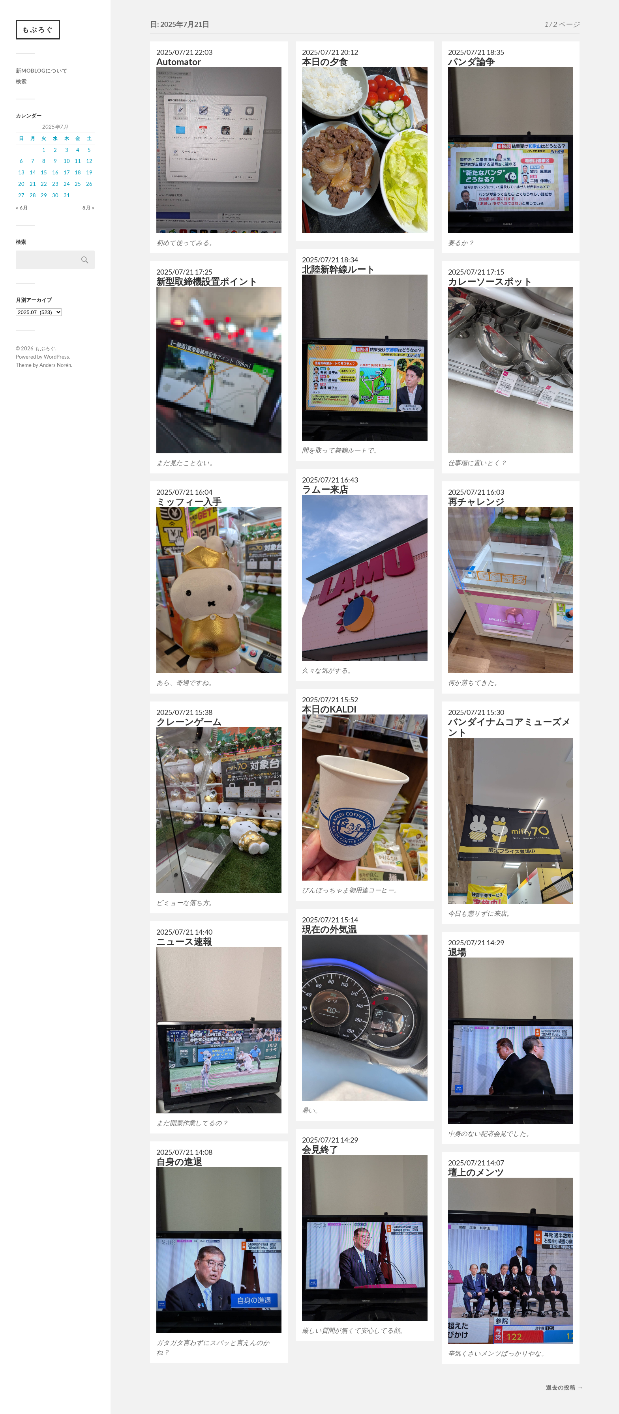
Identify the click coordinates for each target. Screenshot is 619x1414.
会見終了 (320, 1149)
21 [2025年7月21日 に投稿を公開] (33, 184)
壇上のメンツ (476, 1172)
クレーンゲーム (189, 721)
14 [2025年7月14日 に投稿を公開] (33, 172)
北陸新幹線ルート (338, 269)
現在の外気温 (329, 929)
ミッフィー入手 (188, 501)
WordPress (56, 357)
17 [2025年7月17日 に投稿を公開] (67, 172)
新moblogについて (42, 70)
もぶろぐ (38, 29)
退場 (457, 952)
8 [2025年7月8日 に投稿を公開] (43, 161)
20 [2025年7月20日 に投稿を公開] (21, 184)
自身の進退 (179, 1161)
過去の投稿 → (564, 1387)
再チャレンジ (476, 501)
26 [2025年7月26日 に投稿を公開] (89, 184)
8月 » (89, 207)
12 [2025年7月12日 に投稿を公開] (89, 161)
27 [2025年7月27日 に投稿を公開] (21, 195)
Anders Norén (55, 365)
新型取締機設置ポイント (207, 281)
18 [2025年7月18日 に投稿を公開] (78, 172)
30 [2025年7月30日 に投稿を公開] (55, 195)
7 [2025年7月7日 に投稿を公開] (32, 161)
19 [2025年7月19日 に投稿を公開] (89, 172)
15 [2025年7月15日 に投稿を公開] (44, 172)
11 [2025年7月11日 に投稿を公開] (78, 161)
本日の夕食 (325, 61)
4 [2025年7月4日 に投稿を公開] (77, 150)
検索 (21, 81)
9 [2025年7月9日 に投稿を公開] (55, 161)
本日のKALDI (329, 709)
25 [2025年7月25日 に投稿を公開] (78, 184)
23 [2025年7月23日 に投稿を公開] (55, 184)
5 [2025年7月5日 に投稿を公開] (89, 150)
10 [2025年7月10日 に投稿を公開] (67, 161)
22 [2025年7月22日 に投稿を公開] (44, 184)
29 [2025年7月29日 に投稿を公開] (44, 195)
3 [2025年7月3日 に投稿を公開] (66, 150)
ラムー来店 (325, 489)
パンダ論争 (471, 61)
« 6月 (22, 207)
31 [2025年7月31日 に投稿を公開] (67, 195)
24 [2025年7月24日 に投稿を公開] (67, 184)
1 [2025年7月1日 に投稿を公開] (43, 150)
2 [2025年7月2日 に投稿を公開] (55, 150)
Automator (178, 61)
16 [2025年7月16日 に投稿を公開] (55, 172)
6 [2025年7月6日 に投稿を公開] (21, 161)
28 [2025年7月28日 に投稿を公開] (33, 195)
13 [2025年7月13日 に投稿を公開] (21, 172)
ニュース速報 (184, 941)
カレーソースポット (490, 281)
